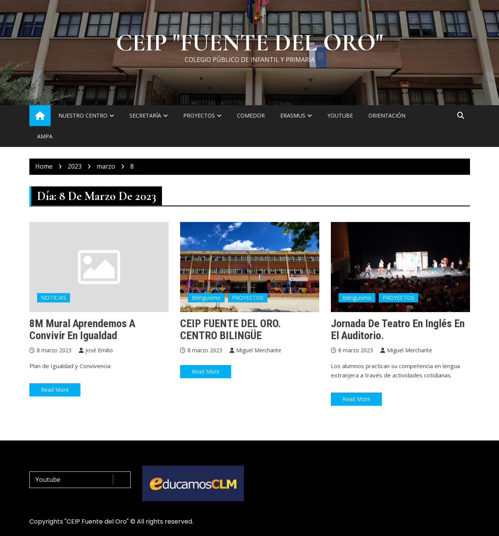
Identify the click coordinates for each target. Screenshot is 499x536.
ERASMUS (292, 115)
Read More (55, 389)
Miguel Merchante (258, 350)
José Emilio (99, 350)
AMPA (45, 136)
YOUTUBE (340, 115)
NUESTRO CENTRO (82, 115)
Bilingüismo (206, 297)
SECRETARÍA (145, 115)
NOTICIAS (53, 297)
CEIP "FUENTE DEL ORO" (249, 43)
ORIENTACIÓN (386, 115)
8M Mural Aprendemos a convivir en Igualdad (82, 329)
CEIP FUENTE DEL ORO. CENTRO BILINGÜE (230, 329)
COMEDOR (251, 115)
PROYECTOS (199, 115)
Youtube (82, 480)
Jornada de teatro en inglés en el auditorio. (398, 329)
